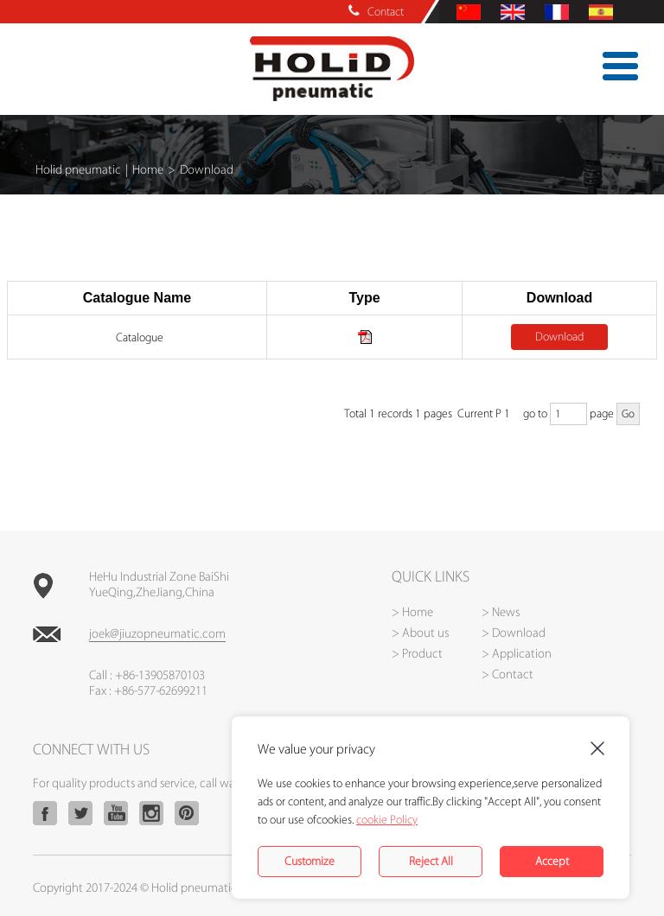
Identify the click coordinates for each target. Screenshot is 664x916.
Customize (309, 861)
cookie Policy (387, 819)
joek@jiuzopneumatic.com (157, 634)
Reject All (431, 861)
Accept (552, 861)
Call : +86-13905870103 (147, 676)
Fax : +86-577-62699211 (148, 691)
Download (559, 336)
